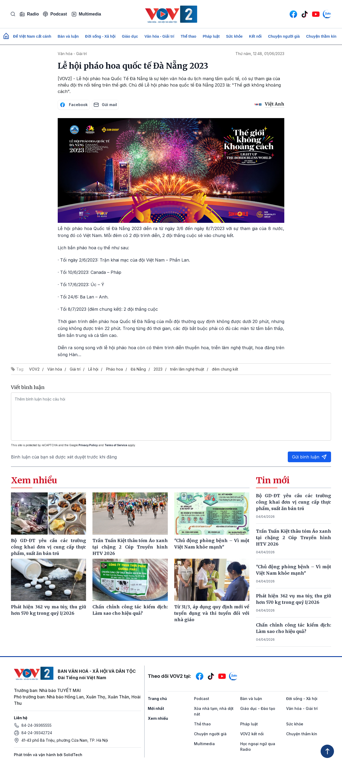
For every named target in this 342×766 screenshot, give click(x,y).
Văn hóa (54, 369)
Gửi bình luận (309, 457)
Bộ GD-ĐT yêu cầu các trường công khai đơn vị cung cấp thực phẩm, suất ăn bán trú (293, 502)
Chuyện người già (284, 36)
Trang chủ (157, 698)
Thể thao (188, 36)
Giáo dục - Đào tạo (257, 708)
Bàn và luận (68, 36)
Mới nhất (156, 708)
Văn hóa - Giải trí (159, 36)
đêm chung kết (225, 369)
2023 (158, 369)
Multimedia (86, 14)
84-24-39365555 (36, 725)
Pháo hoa (114, 369)
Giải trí (75, 369)
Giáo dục (130, 36)
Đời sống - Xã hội (100, 36)
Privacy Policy (88, 445)
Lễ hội (93, 369)
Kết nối (255, 36)
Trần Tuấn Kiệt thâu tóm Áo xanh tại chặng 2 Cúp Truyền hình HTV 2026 (293, 537)
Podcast (55, 14)
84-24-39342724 (36, 732)
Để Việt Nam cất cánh (32, 36)
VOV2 (34, 369)
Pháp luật (211, 36)
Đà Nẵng (138, 369)
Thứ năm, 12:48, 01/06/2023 (259, 53)
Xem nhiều (158, 718)
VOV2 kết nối (252, 734)
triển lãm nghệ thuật (187, 369)
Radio (29, 14)
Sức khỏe (234, 36)
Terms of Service (115, 445)
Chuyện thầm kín (321, 36)
